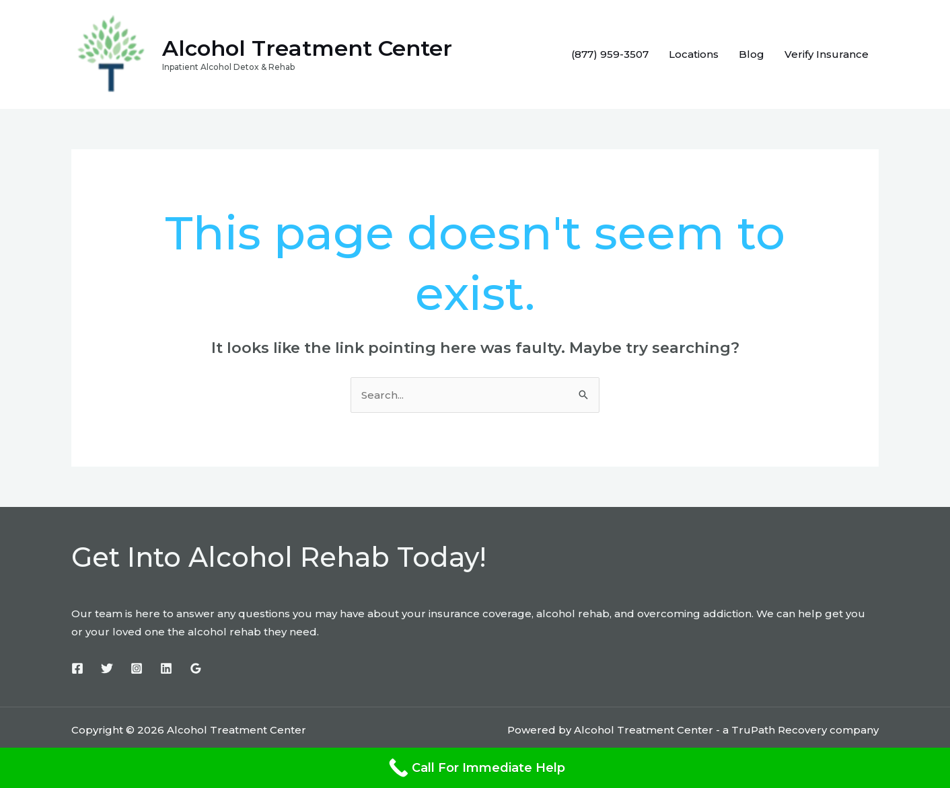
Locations (694, 54)
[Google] (196, 668)
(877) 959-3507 (610, 54)
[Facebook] (77, 668)
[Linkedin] (166, 668)
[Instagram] (137, 668)
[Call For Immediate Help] (475, 768)
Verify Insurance (826, 54)
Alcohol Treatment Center (307, 48)
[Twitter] (107, 668)
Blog (751, 54)
